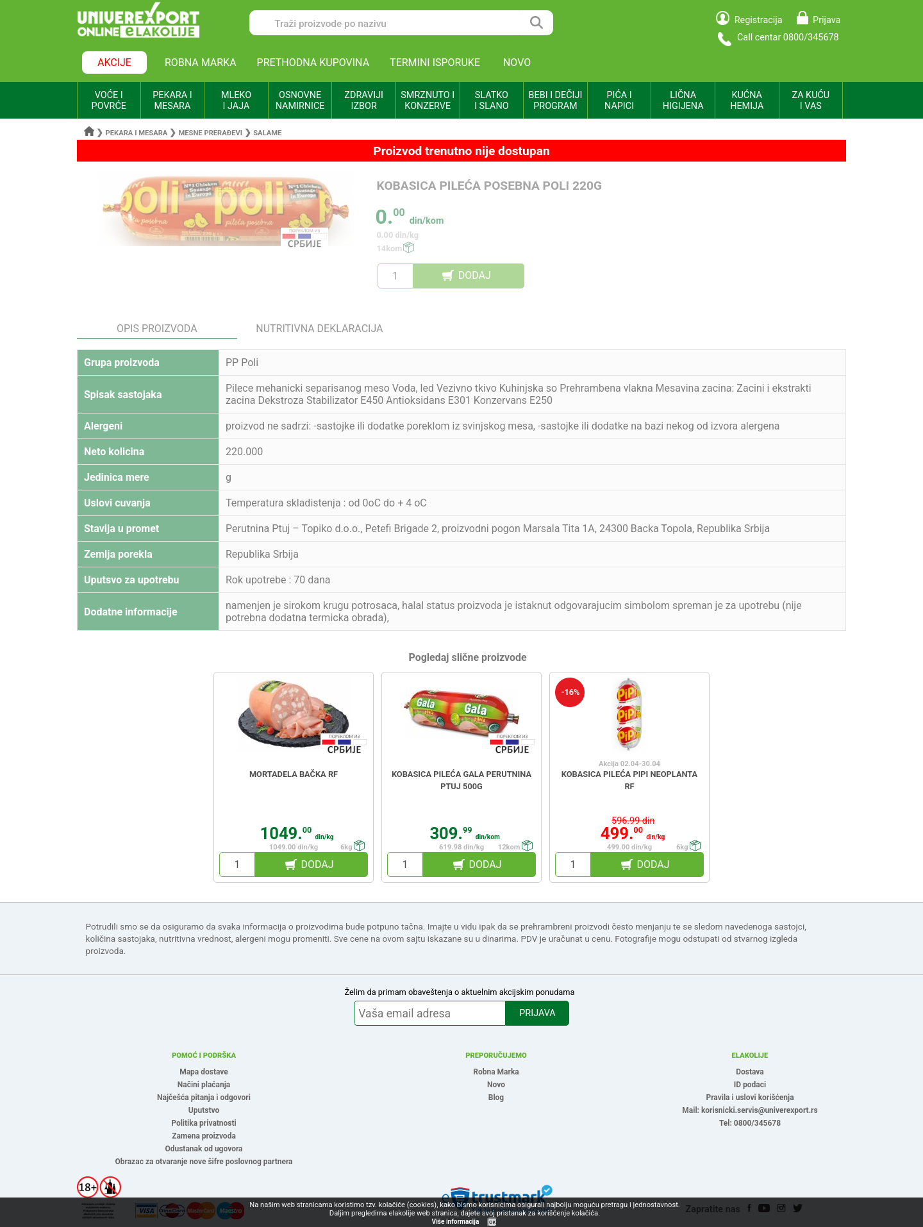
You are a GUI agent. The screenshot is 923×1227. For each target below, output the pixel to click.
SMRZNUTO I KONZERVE (427, 101)
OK (492, 1222)
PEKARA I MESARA (172, 101)
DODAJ (474, 275)
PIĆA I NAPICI (619, 101)
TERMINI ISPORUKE (435, 62)
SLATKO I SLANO (491, 101)
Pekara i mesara (137, 133)
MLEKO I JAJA (236, 101)
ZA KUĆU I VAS (810, 101)
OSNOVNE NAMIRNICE (300, 101)
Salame (267, 133)
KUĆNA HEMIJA (746, 101)
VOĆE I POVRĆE (109, 101)
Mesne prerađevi (211, 133)
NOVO (517, 62)
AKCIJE (114, 62)
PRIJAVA (537, 1013)
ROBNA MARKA (201, 62)
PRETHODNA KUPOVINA (313, 62)
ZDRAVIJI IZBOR (363, 101)
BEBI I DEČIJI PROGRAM (556, 101)
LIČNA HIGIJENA (683, 101)
